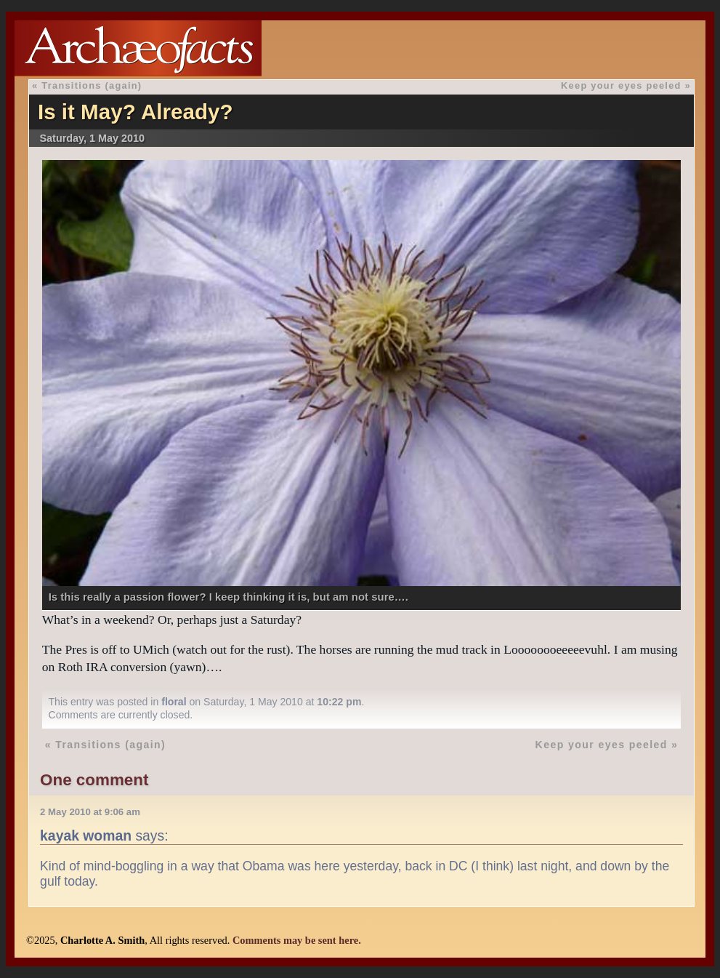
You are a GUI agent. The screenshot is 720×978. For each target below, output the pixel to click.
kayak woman (86, 835)
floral (173, 702)
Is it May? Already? (135, 112)
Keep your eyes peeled (621, 85)
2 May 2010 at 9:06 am (90, 811)
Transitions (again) (91, 85)
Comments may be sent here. (296, 940)
